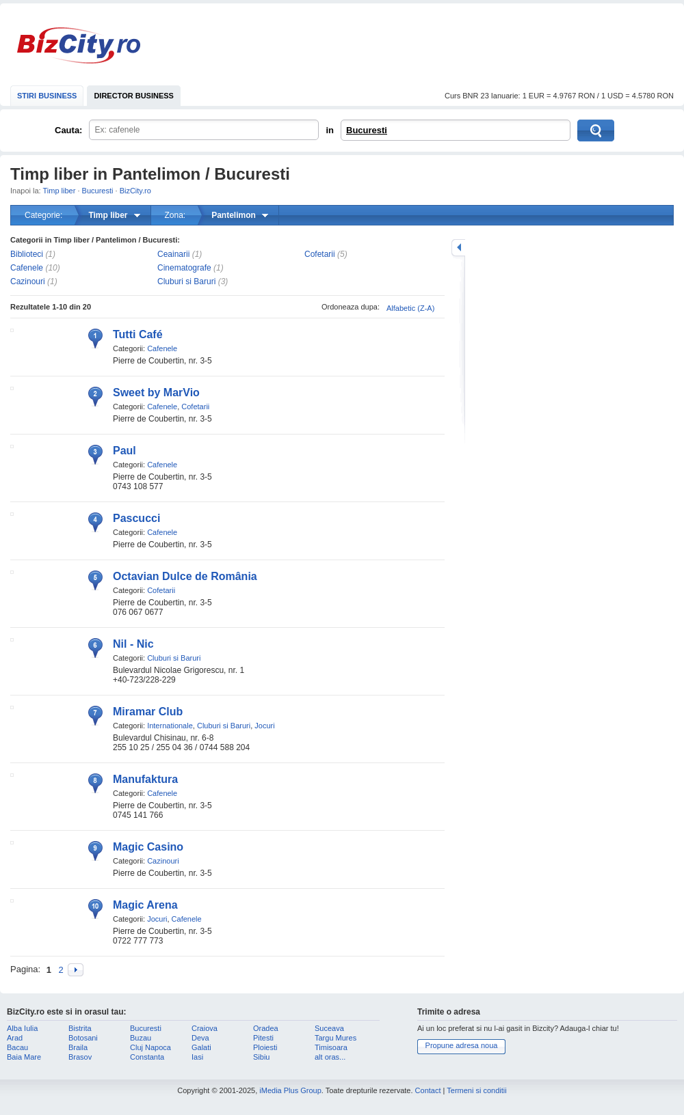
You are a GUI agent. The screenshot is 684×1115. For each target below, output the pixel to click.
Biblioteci (26, 254)
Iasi (197, 1057)
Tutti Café (138, 334)
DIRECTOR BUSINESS (134, 96)
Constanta (147, 1057)
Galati (201, 1047)
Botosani (83, 1038)
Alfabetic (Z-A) (410, 308)
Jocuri (264, 725)
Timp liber (59, 191)
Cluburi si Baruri (186, 281)
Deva (200, 1038)
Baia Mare (24, 1057)
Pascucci (136, 518)
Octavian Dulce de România (185, 576)
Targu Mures (335, 1038)
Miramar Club (148, 711)
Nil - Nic (133, 644)
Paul (124, 450)
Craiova (205, 1028)
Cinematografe (184, 268)
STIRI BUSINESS (47, 96)
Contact (428, 1090)
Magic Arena (145, 905)
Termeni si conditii (476, 1090)
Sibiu (261, 1057)
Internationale (170, 725)
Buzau (140, 1038)
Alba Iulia (22, 1028)
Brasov (80, 1057)
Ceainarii (173, 254)
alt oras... (330, 1057)
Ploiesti (265, 1047)
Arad (15, 1038)
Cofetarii (319, 254)
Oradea (265, 1028)
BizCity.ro (78, 45)
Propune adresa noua (461, 1045)
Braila (78, 1047)
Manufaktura (145, 779)
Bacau (17, 1047)
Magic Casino (148, 847)
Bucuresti (366, 130)
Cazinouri (27, 281)
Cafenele (26, 268)
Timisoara (331, 1047)
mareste (458, 247)
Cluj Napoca (150, 1047)
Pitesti (263, 1038)
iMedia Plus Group (290, 1090)
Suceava (329, 1028)
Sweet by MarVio (156, 392)
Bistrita (80, 1028)
